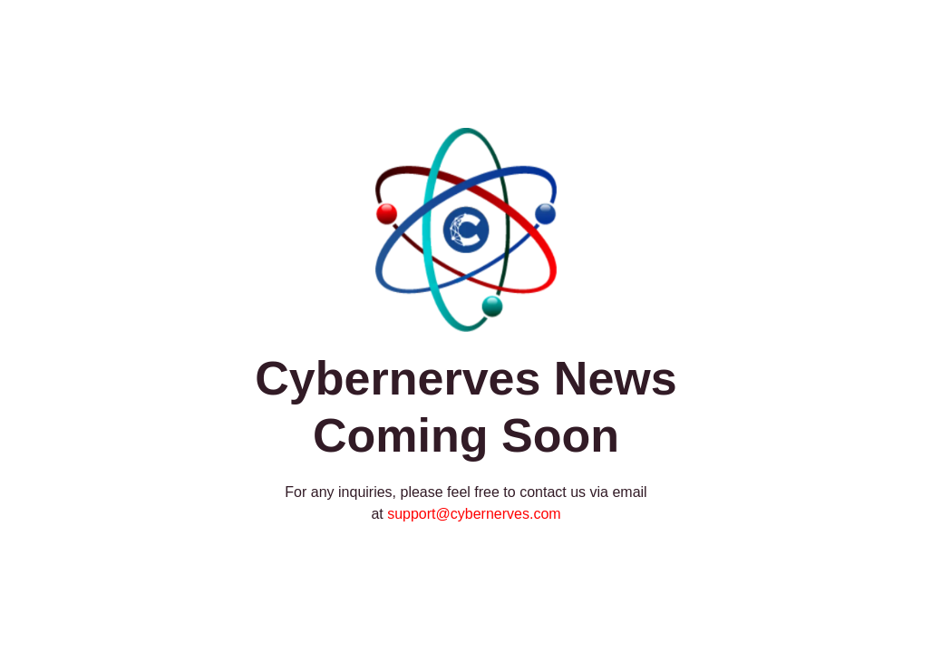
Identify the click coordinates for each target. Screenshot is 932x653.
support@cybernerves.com (473, 513)
